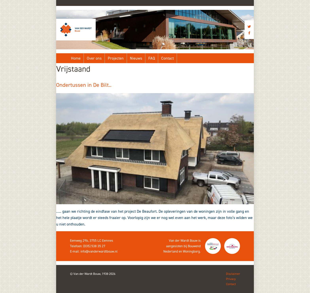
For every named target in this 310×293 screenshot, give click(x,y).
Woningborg (191, 251)
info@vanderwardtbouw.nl (99, 251)
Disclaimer (233, 274)
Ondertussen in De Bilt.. (84, 85)
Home (76, 58)
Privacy (231, 279)
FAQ (151, 58)
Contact (167, 58)
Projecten (116, 58)
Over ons (94, 58)
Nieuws (136, 58)
